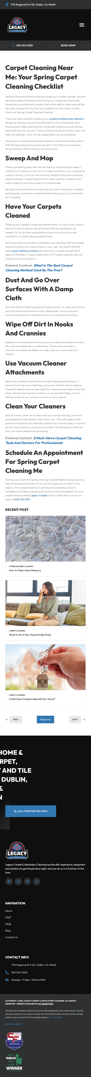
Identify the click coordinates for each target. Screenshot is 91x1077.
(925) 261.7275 (22, 499)
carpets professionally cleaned (65, 118)
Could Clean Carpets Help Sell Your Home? (32, 699)
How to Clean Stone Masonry (25, 570)
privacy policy (55, 1017)
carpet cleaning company (25, 250)
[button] (82, 25)
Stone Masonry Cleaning (21, 566)
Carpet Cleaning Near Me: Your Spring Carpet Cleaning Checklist (41, 77)
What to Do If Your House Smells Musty (30, 634)
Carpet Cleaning (17, 631)
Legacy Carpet (38, 495)
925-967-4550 (13, 1024)
